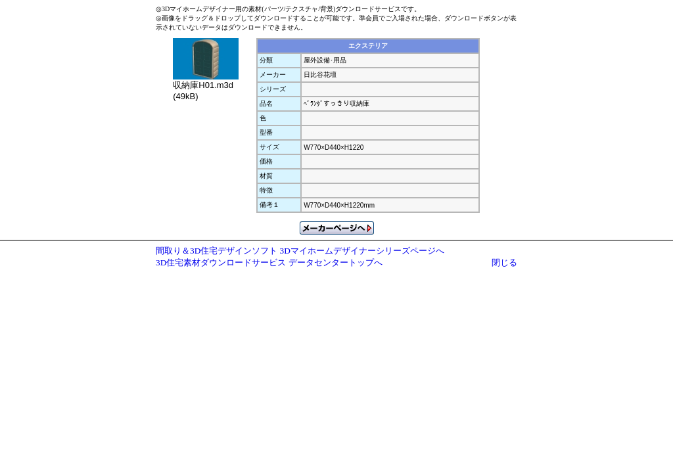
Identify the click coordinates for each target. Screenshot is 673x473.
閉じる (504, 262)
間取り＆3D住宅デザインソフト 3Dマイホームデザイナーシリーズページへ (300, 251)
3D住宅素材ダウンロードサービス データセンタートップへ (269, 262)
